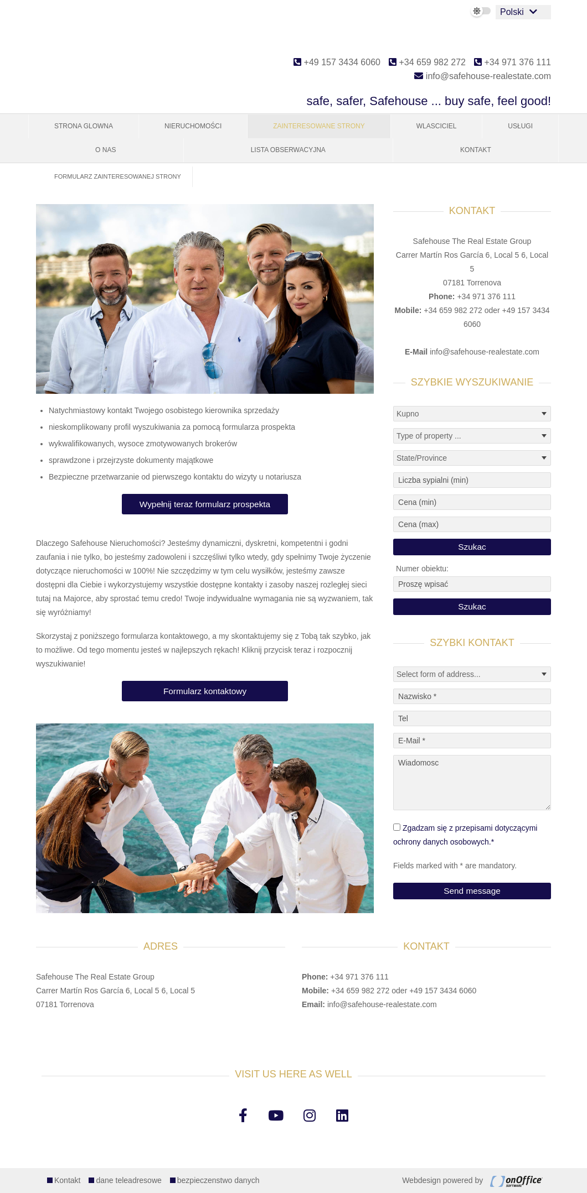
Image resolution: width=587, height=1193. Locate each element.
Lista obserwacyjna (288, 150)
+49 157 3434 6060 (337, 62)
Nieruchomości (193, 126)
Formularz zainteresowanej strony (117, 176)
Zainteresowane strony (319, 126)
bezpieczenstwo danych (218, 1180)
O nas (105, 150)
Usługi (520, 126)
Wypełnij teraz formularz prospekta (205, 504)
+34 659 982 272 (427, 62)
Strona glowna (83, 126)
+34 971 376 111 (512, 62)
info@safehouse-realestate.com (482, 76)
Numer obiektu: (422, 568)
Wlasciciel (436, 126)
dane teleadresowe (128, 1180)
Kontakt (475, 150)
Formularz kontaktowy (204, 691)
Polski (512, 12)
